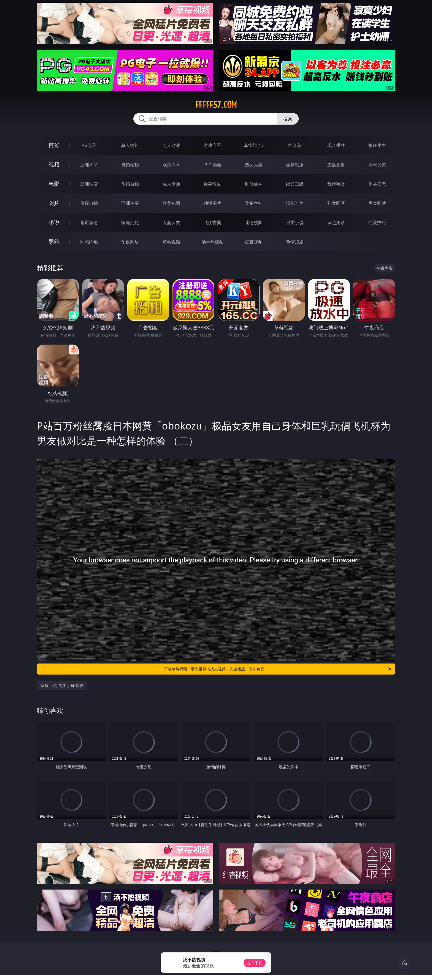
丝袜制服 (295, 165)
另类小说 (295, 222)
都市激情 (89, 222)
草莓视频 (171, 242)
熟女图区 (336, 203)
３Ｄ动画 (212, 165)
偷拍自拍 (130, 184)
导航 (54, 241)
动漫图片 (212, 203)
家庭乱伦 (130, 222)
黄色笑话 (336, 222)
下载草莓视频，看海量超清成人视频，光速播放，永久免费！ (278, 669)
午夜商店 (130, 242)
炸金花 (294, 145)
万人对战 (171, 145)
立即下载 (254, 962)
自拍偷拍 (130, 165)
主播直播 (336, 165)
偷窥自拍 (89, 203)
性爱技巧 (377, 222)
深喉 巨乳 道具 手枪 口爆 (62, 685)
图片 (54, 203)
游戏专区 (212, 145)
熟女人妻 (254, 165)
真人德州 (130, 145)
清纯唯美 (295, 203)
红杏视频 (254, 242)
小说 (54, 222)
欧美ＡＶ (171, 165)
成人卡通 (171, 184)
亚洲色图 (130, 203)
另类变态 (377, 184)
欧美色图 (171, 203)
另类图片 (377, 203)
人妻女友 (171, 222)
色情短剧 (295, 242)
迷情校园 (254, 222)
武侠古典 (212, 222)
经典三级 (295, 184)
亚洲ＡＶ (89, 165)
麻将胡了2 (254, 145)
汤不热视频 (212, 242)
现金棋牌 (336, 145)
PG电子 (89, 145)
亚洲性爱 (89, 184)
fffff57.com (216, 104)
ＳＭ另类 (377, 165)
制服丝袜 (254, 184)
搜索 (287, 119)
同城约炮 (89, 242)
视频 (54, 164)
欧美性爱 (212, 184)
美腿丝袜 (254, 203)
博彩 (54, 145)
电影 (54, 183)
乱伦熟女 (336, 184)
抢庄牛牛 (377, 145)
